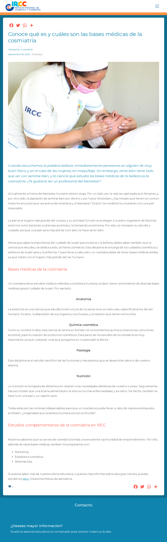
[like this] (9, 486)
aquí (26, 478)
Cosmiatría (27, 49)
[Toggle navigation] (157, 6)
